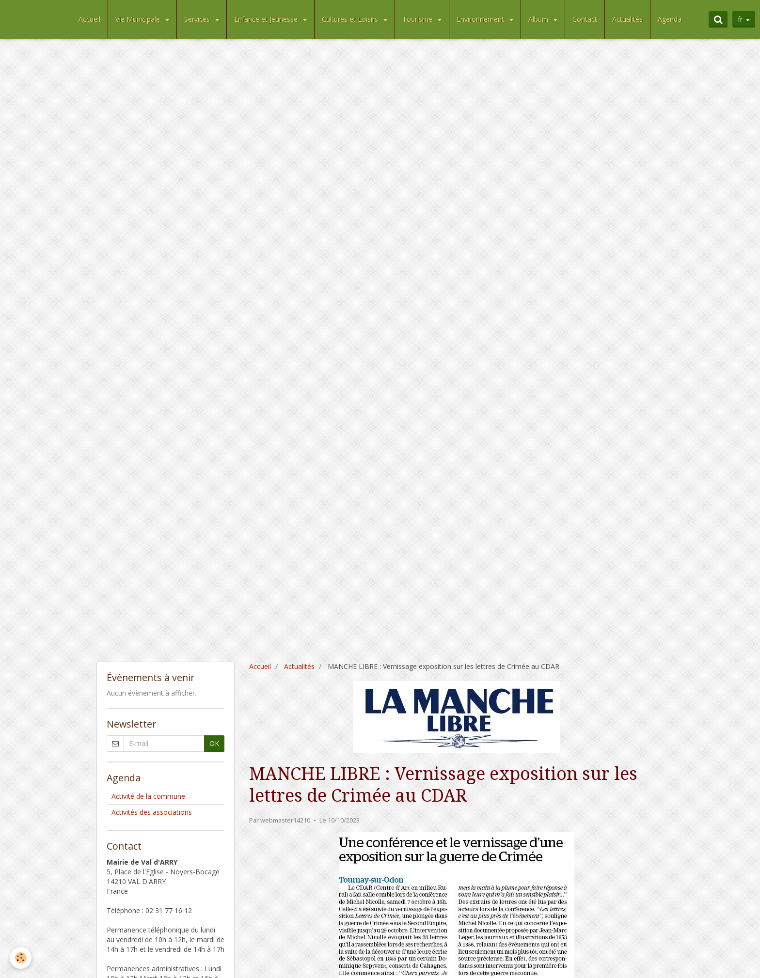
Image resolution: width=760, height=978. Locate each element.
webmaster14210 (285, 820)
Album (539, 19)
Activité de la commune (148, 796)
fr (740, 19)
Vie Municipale (138, 19)
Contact (584, 19)
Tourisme (418, 19)
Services (198, 19)
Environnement (481, 19)
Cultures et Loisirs (351, 19)
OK (214, 743)
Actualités (627, 19)
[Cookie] (21, 958)
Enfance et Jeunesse (267, 19)
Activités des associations (151, 812)
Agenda (669, 19)
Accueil (89, 19)
